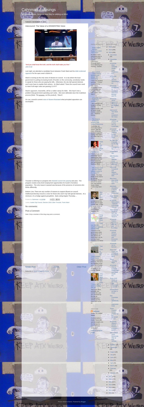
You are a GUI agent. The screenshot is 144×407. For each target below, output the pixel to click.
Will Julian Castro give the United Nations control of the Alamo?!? (97, 170)
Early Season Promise (114, 196)
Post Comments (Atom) (41, 271)
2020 (110, 47)
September (113, 347)
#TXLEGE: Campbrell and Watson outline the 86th (114, 171)
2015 (110, 382)
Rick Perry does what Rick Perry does (114, 181)
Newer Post (30, 267)
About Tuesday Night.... (113, 260)
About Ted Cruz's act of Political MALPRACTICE (114, 253)
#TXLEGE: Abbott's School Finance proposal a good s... (114, 326)
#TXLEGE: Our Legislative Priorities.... (96, 99)
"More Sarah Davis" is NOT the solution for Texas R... (114, 213)
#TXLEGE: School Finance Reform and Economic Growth (114, 236)
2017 (110, 376)
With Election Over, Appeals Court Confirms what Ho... (114, 160)
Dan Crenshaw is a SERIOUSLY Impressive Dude (114, 301)
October (113, 345)
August (112, 352)
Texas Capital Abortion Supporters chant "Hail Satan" (96, 50)
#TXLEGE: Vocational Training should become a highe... (114, 133)
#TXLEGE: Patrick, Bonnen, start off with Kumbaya (113, 224)
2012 (110, 390)
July (111, 354)
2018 (110, 52)
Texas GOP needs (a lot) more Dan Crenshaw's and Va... (114, 283)
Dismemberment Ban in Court (114, 291)
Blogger (83, 401)
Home (56, 267)
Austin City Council (36, 202)
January (113, 373)
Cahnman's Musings (39, 10)
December (113, 55)
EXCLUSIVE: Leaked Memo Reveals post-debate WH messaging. (96, 75)
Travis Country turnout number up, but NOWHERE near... (114, 314)
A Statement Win (114, 152)
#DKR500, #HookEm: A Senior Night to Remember (114, 189)
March (112, 365)
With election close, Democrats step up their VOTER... (114, 337)
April (112, 363)
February (113, 368)
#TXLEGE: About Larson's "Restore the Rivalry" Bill (114, 103)
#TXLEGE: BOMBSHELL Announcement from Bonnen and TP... (114, 91)
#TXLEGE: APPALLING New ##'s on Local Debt (114, 123)
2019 (110, 49)
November (113, 59)
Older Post (81, 267)
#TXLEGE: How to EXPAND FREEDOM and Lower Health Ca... (114, 270)
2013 (110, 387)
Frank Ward (65, 202)
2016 (110, 379)
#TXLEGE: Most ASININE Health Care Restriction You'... (114, 68)
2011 (110, 393)
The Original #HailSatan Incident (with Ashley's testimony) (97, 121)
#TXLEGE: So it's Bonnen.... (114, 245)
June (112, 357)
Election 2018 (47, 202)
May (111, 360)
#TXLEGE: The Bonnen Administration (114, 80)
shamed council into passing (61, 181)
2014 (110, 384)
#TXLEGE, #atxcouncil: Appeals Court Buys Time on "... (114, 204)
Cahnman (96, 311)
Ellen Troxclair (56, 202)
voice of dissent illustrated (52, 99)
